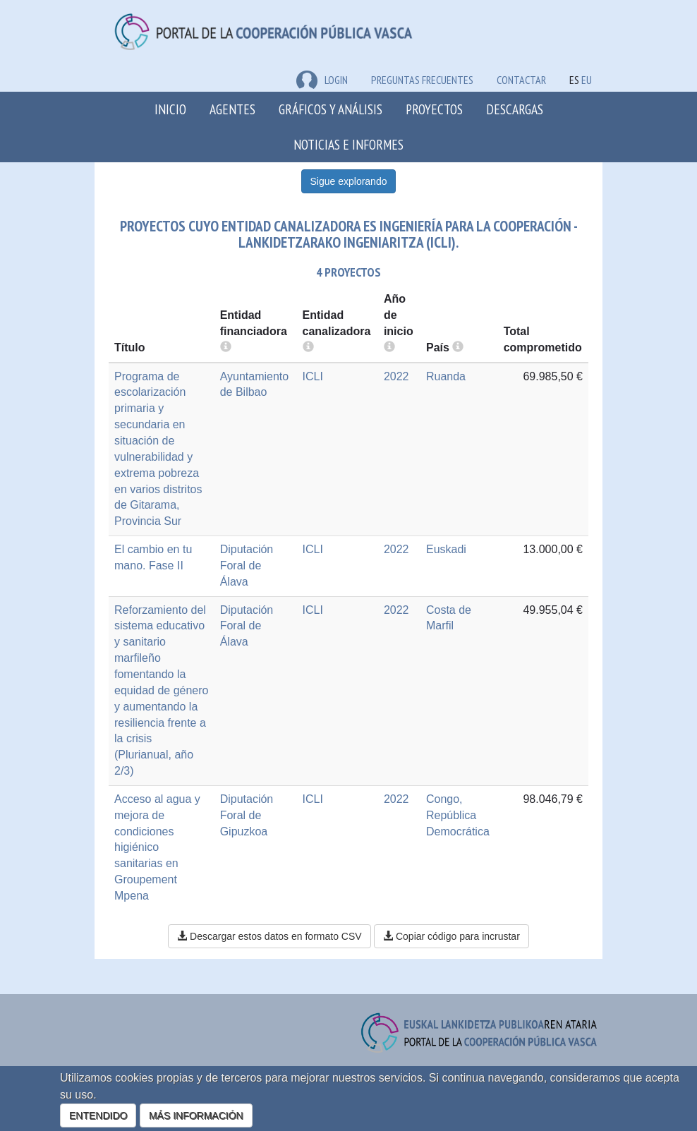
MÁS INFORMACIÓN (196, 1115)
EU (586, 80)
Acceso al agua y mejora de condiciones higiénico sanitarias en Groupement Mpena (157, 847)
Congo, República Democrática (458, 815)
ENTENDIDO (98, 1115)
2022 (396, 376)
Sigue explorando (348, 181)
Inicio (170, 109)
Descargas (514, 109)
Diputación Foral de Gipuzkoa (247, 815)
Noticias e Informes (348, 144)
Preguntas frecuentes (422, 80)
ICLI (313, 376)
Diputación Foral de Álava (247, 565)
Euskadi (446, 549)
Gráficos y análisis (330, 109)
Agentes (232, 109)
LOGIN (322, 80)
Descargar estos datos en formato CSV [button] (269, 936)
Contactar (521, 80)
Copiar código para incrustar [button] (451, 936)
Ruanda (446, 376)
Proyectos (434, 109)
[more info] (389, 347)
